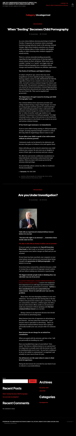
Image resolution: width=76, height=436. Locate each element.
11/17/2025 (44, 41)
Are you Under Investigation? (38, 201)
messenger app (41, 183)
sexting (51, 183)
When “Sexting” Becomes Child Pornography (38, 33)
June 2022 (42, 399)
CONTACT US (64, 4)
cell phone (23, 183)
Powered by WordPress (10, 432)
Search (4, 387)
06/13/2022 (44, 207)
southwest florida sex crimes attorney (30, 184)
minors (47, 183)
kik (36, 183)
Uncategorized (38, 26)
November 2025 (44, 396)
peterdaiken (35, 41)
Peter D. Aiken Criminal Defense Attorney (57, 6)
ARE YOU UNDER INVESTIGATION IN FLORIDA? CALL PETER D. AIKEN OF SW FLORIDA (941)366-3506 (20, 4)
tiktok (40, 184)
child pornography (30, 183)
